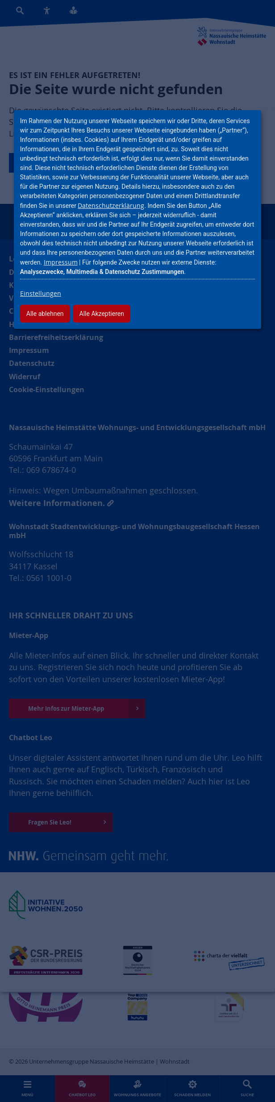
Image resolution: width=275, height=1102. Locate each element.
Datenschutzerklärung (111, 205)
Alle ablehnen (45, 313)
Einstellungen (40, 293)
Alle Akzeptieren (101, 313)
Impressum (61, 262)
